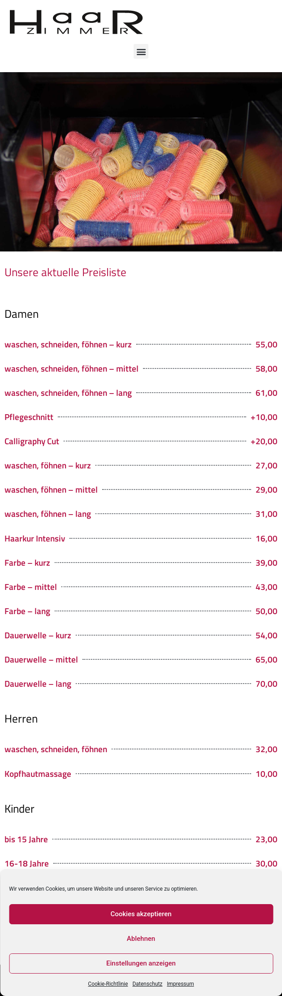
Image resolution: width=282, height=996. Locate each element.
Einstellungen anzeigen (141, 963)
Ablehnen (141, 939)
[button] (141, 51)
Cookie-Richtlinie (108, 984)
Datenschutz (147, 984)
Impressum (180, 984)
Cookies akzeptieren (140, 914)
